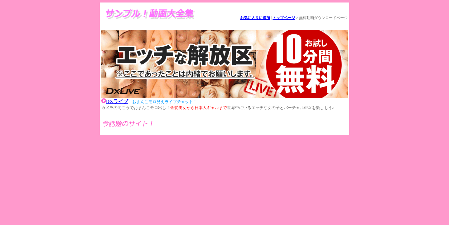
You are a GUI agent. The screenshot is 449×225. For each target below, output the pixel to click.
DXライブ (117, 101)
